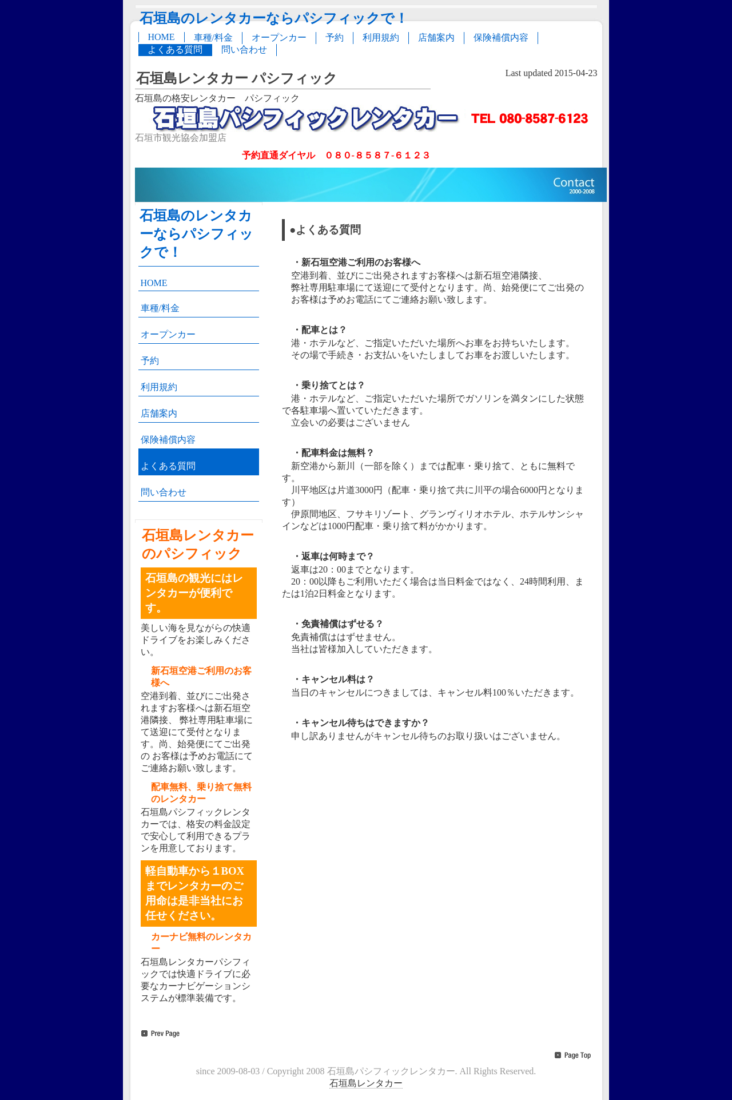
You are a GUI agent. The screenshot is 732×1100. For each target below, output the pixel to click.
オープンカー (279, 37)
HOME (161, 37)
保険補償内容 (501, 37)
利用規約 (381, 37)
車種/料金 (213, 37)
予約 (334, 37)
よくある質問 (175, 49)
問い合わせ (244, 49)
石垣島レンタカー (366, 1083)
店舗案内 (436, 37)
